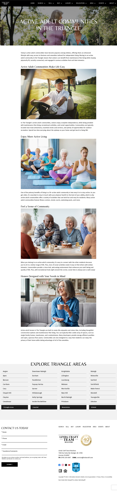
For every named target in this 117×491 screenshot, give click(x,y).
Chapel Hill (7, 398)
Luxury (78, 431)
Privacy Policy (100, 481)
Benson (6, 385)
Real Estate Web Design (65, 485)
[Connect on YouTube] (69, 470)
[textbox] (34, 3)
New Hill (64, 398)
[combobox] (34, 3)
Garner (34, 393)
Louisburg (65, 385)
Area (94, 431)
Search (60, 3)
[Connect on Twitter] (66, 470)
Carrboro (6, 389)
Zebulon (94, 406)
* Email (3, 449)
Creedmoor (7, 406)
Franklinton (36, 385)
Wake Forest (95, 393)
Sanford (94, 385)
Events (100, 431)
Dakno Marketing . (80, 485)
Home (33, 9)
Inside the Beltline (39, 406)
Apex (5, 380)
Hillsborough (37, 398)
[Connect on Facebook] (59, 470)
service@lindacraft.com (82, 462)
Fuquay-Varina (37, 389)
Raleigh (93, 376)
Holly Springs (37, 402)
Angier (5, 376)
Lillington (65, 380)
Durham (35, 380)
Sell (67, 431)
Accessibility (108, 481)
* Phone (4, 443)
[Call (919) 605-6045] (99, 3)
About (107, 431)
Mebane (64, 389)
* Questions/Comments (9, 456)
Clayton (6, 402)
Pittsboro (64, 406)
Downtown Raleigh (39, 376)
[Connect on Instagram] (63, 470)
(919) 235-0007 (64, 462)
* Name (3, 437)
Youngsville (95, 402)
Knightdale (65, 376)
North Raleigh (66, 402)
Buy (72, 431)
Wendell (94, 398)
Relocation (87, 431)
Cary (4, 393)
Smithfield (95, 389)
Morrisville (65, 393)
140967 (67, 460)
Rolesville (94, 380)
